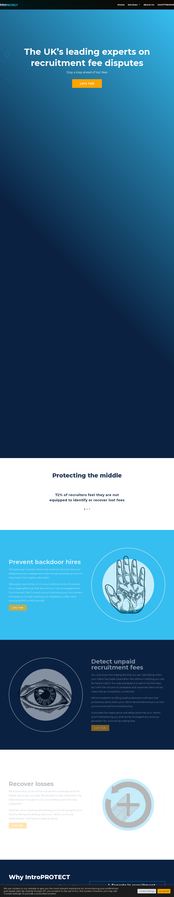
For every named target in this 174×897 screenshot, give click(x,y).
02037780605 (165, 2)
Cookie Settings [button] (146, 891)
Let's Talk (87, 83)
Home (121, 2)
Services (133, 2)
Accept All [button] (164, 891)
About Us (149, 2)
